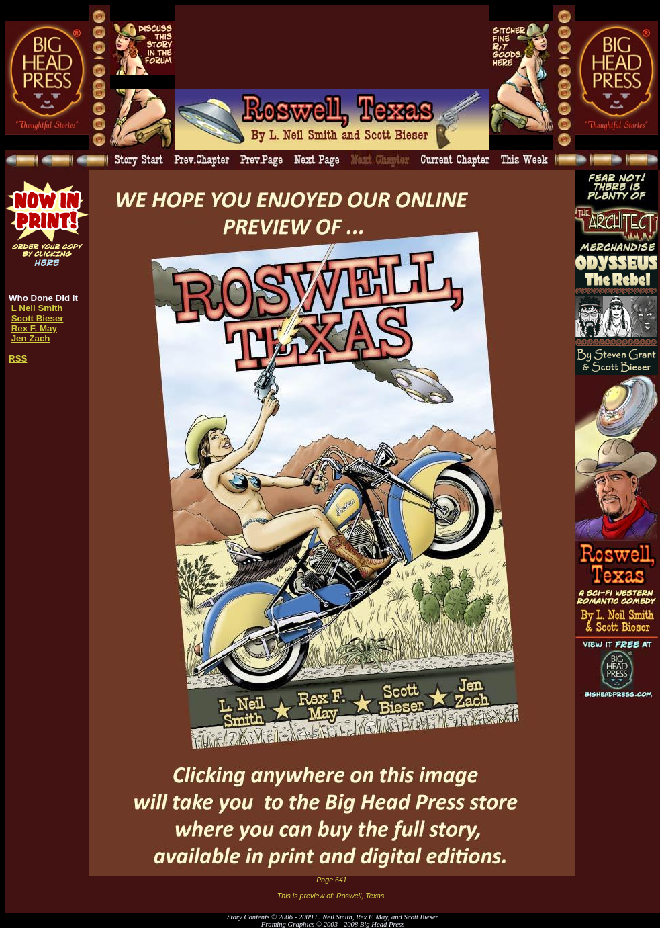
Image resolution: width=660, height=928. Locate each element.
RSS (18, 358)
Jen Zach (30, 338)
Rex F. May (34, 328)
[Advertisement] (227, 47)
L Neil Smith (37, 308)
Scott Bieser (37, 318)
